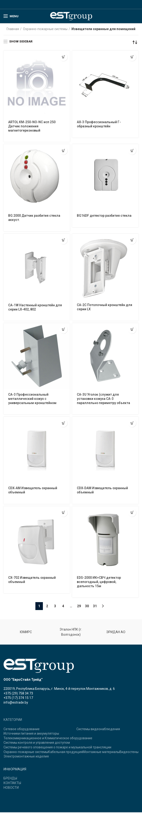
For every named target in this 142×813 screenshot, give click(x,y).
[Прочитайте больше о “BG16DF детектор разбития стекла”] (132, 151)
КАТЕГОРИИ (13, 720)
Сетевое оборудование (22, 730)
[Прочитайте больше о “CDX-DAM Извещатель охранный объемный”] (132, 423)
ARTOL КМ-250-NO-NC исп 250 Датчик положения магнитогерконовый (32, 126)
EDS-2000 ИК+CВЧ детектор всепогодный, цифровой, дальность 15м (99, 582)
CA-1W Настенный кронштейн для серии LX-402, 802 (35, 308)
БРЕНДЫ (10, 779)
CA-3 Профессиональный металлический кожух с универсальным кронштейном (32, 399)
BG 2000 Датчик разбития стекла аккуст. (34, 218)
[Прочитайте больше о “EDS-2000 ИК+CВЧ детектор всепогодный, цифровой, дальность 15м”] (132, 513)
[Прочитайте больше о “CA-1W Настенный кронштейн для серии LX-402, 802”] (63, 240)
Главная (13, 29)
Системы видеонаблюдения (98, 730)
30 (87, 607)
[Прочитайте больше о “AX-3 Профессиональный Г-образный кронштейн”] (132, 57)
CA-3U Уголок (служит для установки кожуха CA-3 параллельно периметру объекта (104, 399)
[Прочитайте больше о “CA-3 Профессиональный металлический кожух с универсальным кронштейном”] (63, 330)
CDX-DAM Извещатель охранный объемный (102, 491)
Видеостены (129, 752)
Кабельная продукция (65, 752)
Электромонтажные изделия (26, 757)
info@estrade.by (16, 703)
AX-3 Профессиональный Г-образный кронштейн (99, 124)
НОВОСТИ (11, 788)
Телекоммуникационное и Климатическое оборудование (48, 739)
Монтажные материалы (101, 752)
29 (79, 607)
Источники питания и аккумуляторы (31, 734)
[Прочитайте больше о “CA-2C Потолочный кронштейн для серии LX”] (132, 240)
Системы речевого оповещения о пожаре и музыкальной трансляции (57, 748)
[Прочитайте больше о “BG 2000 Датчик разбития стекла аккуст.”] (63, 151)
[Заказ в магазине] (134, 42)
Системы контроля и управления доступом (37, 743)
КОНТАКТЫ (12, 783)
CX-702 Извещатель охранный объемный (32, 580)
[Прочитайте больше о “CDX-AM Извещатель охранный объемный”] (63, 423)
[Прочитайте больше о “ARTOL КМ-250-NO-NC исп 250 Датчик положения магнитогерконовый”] (63, 57)
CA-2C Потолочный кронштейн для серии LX (105, 307)
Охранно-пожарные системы (45, 29)
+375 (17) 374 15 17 (18, 698)
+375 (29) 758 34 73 (18, 694)
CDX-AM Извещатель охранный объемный (33, 491)
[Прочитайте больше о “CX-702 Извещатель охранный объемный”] (63, 513)
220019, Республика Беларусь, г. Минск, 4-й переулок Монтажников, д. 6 (59, 689)
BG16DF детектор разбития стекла (104, 216)
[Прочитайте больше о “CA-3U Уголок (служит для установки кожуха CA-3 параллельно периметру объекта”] (132, 330)
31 (95, 607)
